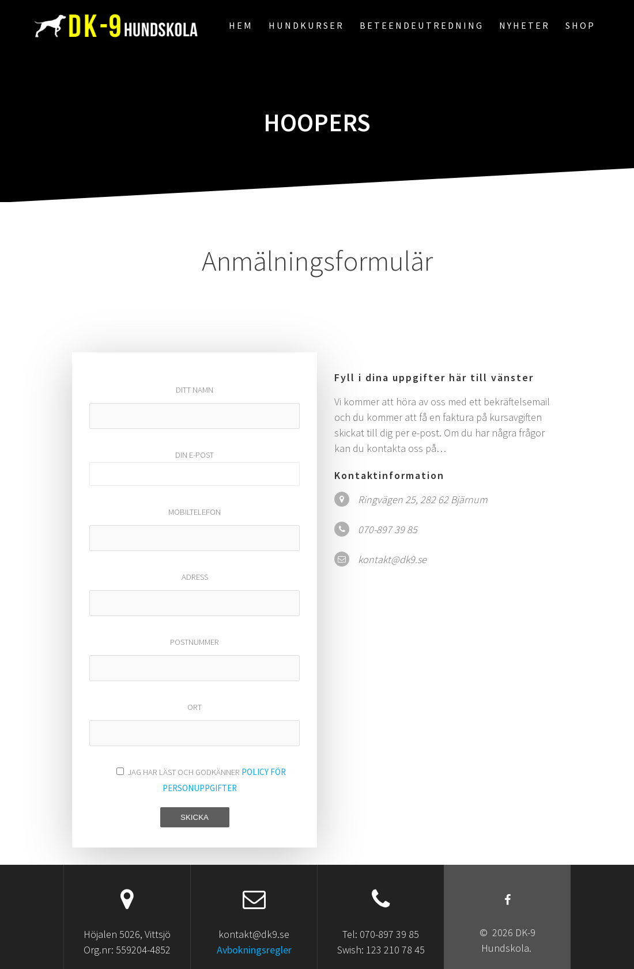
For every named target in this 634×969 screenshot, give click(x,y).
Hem (241, 25)
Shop (580, 25)
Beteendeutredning (422, 25)
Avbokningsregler (254, 949)
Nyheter (524, 25)
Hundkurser (306, 25)
